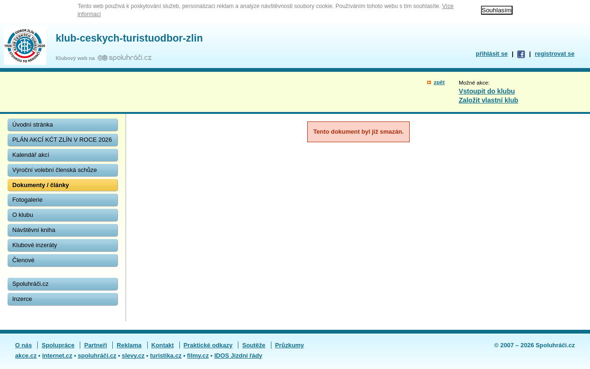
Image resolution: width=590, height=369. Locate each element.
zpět (439, 82)
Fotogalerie (27, 199)
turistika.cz (166, 355)
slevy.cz (133, 355)
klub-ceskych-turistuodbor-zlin (129, 38)
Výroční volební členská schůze (54, 169)
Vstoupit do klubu (487, 91)
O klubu (22, 214)
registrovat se (554, 53)
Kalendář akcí (30, 154)
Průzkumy (289, 345)
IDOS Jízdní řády (238, 355)
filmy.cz (198, 355)
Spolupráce (58, 345)
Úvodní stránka (32, 124)
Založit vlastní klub (488, 100)
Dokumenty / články (40, 185)
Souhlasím (497, 10)
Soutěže (253, 345)
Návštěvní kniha (33, 229)
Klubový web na (77, 58)
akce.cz (26, 355)
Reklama (129, 345)
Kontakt (163, 345)
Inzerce (22, 298)
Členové (23, 260)
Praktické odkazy (208, 345)
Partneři (95, 345)
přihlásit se (492, 53)
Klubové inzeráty (34, 245)
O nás (23, 345)
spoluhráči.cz (97, 355)
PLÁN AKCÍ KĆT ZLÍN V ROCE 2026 (62, 139)
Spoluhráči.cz (30, 283)
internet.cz (57, 355)
